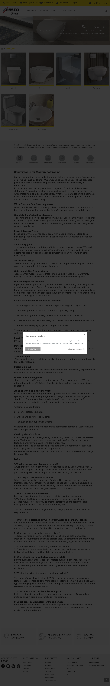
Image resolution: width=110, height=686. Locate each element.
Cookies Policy (77, 343)
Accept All (80, 349)
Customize (33, 349)
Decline (71, 349)
